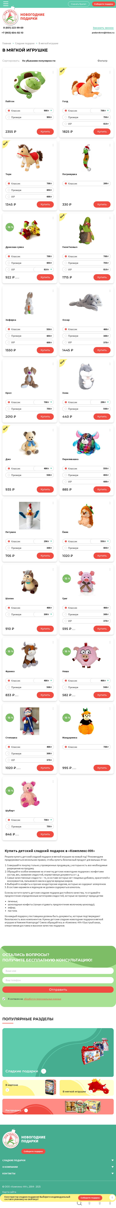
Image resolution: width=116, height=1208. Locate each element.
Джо (8, 456)
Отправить (58, 984)
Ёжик (65, 529)
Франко (10, 667)
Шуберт (10, 805)
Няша (65, 667)
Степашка (11, 733)
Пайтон (9, 101)
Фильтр (102, 60)
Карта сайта (9, 1186)
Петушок (10, 529)
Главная (6, 43)
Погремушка (69, 173)
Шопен (9, 594)
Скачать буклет (77, 4)
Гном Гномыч (69, 246)
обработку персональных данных (42, 993)
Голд (65, 101)
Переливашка (70, 456)
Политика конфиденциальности (20, 1192)
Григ (64, 594)
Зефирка (10, 318)
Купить (45, 131)
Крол (8, 390)
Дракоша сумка (14, 246)
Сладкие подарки (24, 43)
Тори (8, 173)
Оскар (66, 318)
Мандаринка (69, 733)
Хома (65, 390)
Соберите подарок (103, 4)
